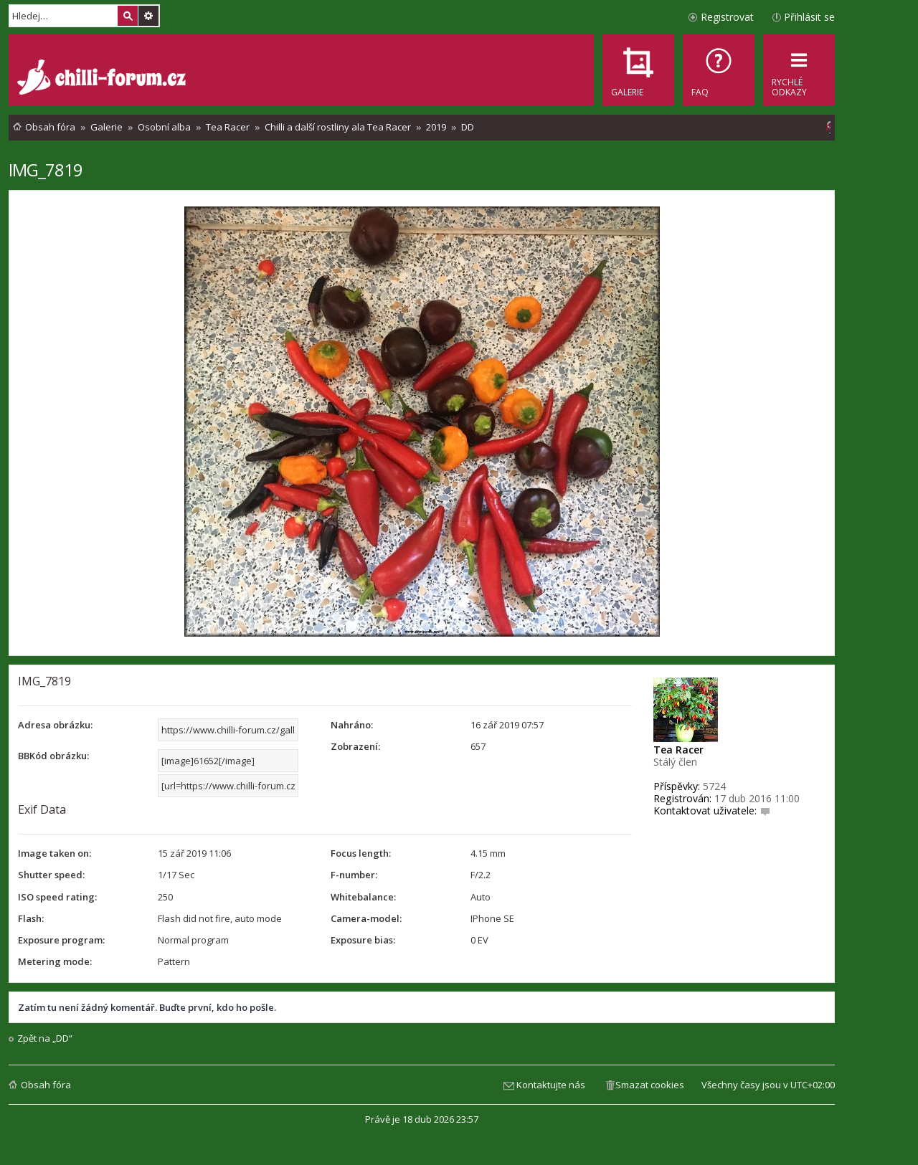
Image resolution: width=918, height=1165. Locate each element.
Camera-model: (366, 918)
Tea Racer (678, 749)
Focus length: (361, 853)
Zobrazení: (355, 746)
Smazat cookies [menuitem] (649, 1084)
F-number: (354, 874)
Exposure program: (61, 939)
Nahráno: (352, 724)
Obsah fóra (46, 1084)
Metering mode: (55, 961)
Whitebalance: (363, 896)
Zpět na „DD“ (44, 1038)
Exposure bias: (363, 939)
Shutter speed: (51, 874)
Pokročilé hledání (148, 16)
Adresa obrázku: (55, 724)
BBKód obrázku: (53, 755)
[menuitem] (718, 70)
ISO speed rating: (57, 896)
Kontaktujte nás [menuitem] (550, 1084)
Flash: (31, 918)
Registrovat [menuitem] (727, 17)
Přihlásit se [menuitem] (809, 17)
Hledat (128, 16)
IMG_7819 (45, 169)
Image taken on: (54, 853)
